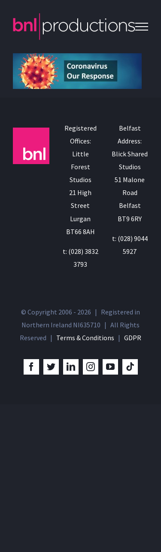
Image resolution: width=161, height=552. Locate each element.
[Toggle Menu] (141, 26)
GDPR (132, 337)
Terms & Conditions (85, 337)
